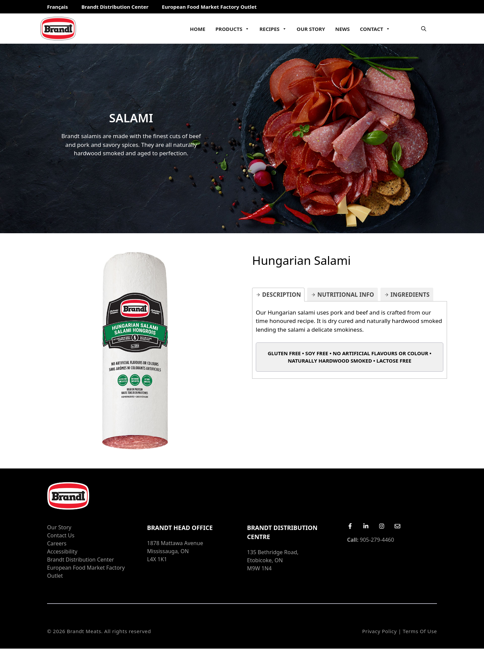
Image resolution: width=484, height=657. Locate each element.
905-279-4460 (370, 539)
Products (232, 29)
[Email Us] (397, 526)
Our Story (311, 29)
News (342, 29)
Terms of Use (420, 631)
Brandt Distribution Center (114, 6)
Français (57, 6)
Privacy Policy (379, 631)
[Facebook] (350, 526)
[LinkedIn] (366, 526)
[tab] (278, 294)
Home (197, 29)
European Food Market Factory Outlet (209, 6)
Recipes (273, 29)
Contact (375, 29)
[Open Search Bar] (424, 28)
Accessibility (62, 551)
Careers (57, 543)
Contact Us (60, 535)
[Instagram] (382, 526)
